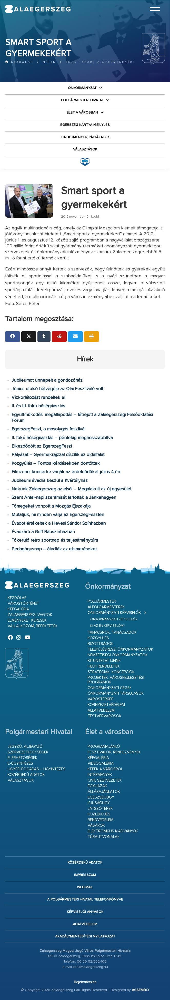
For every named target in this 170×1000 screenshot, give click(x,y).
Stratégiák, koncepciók (111, 672)
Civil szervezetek (105, 780)
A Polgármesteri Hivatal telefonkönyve (85, 899)
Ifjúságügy (99, 803)
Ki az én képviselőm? (107, 626)
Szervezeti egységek (28, 752)
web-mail (85, 887)
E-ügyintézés (20, 763)
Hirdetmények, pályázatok (85, 137)
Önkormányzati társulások (116, 693)
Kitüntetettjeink (104, 661)
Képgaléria (18, 609)
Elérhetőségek (22, 758)
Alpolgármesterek (106, 607)
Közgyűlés (98, 638)
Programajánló (104, 747)
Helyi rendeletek (104, 666)
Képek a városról (105, 769)
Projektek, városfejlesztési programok (116, 680)
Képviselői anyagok (85, 912)
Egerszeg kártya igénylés (85, 125)
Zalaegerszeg (38, 9)
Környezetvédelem (106, 705)
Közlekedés (99, 814)
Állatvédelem (101, 710)
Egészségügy (101, 797)
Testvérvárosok (105, 716)
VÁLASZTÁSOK (85, 149)
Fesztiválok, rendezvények (114, 752)
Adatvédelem (85, 924)
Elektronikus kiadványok (113, 831)
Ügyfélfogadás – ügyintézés (36, 769)
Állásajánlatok (104, 792)
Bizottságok (101, 644)
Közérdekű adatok (26, 775)
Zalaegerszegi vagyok (30, 615)
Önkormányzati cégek (110, 688)
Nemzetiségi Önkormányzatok (118, 655)
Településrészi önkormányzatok (120, 649)
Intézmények (100, 775)
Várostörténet (23, 603)
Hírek (49, 61)
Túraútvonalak (104, 837)
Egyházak (97, 786)
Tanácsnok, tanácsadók (112, 632)
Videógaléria (101, 763)
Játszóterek (100, 809)
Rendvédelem (100, 820)
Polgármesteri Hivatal (82, 100)
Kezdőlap (19, 61)
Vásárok (96, 825)
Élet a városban (82, 112)
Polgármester (102, 601)
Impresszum (85, 875)
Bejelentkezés (85, 982)
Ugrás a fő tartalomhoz (152, 2)
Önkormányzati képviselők (114, 613)
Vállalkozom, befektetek (33, 626)
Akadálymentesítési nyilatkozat (85, 936)
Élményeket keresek (27, 620)
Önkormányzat (82, 88)
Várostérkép (100, 699)
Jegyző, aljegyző (25, 747)
